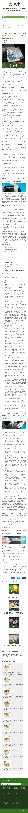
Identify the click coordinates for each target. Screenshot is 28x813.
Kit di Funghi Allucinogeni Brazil (13, 733)
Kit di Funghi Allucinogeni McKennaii (13, 757)
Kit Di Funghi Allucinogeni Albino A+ (13, 709)
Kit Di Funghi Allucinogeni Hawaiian (13, 721)
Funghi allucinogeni (10, 247)
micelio (20, 103)
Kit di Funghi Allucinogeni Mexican (13, 697)
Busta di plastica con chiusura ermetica (14, 270)
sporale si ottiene (13, 96)
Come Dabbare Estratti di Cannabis (14, 629)
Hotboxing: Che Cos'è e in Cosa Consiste (13, 646)
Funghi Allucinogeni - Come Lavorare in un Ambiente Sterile (14, 656)
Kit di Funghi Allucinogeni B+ (12, 672)
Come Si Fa (11, 42)
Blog (7, 25)
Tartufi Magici (18, 42)
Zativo (8, 810)
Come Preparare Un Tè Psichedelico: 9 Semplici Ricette (14, 596)
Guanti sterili (8, 258)
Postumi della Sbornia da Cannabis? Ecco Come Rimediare (14, 613)
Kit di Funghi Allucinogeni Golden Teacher (13, 745)
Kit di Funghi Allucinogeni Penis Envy (13, 769)
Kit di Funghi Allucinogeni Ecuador (13, 685)
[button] (13, 578)
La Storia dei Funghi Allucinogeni (11, 654)
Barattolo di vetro (9, 262)
